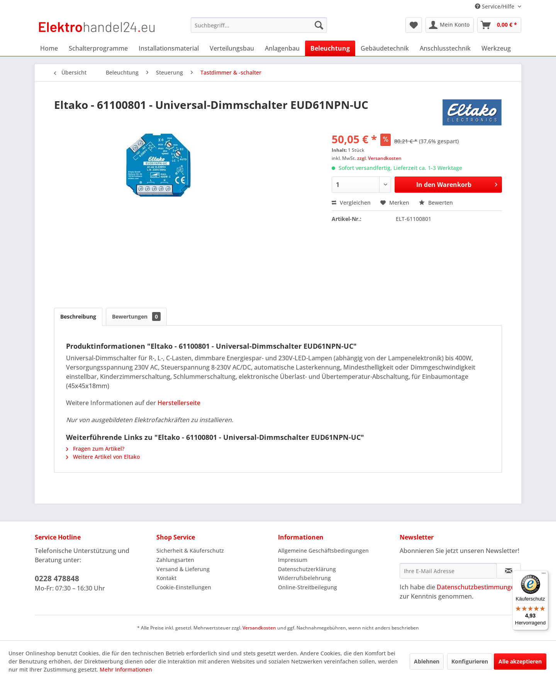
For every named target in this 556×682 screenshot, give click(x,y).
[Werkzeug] (496, 48)
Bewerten (436, 202)
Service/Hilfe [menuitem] (495, 6)
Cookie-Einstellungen (183, 587)
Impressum (292, 559)
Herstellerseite (179, 403)
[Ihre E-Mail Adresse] (448, 571)
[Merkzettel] (413, 25)
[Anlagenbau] (282, 48)
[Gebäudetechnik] (384, 48)
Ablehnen (426, 661)
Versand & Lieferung (183, 569)
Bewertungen (136, 316)
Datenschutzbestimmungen (477, 587)
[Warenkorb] (499, 25)
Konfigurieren (469, 661)
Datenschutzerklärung (307, 569)
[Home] (49, 48)
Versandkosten (259, 627)
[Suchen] (319, 25)
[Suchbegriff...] (259, 25)
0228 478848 (57, 578)
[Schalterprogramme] (98, 48)
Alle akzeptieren (520, 661)
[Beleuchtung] (330, 48)
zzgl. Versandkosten (379, 158)
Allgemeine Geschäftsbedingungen (323, 550)
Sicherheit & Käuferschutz (190, 550)
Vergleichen (351, 202)
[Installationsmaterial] (168, 48)
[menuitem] (259, 25)
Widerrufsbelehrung (304, 578)
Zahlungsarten (175, 559)
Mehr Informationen (126, 669)
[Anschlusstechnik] (445, 48)
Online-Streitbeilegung (307, 587)
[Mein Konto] (449, 25)
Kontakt (166, 578)
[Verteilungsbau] (231, 48)
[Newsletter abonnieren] (509, 571)
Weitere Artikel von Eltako (103, 456)
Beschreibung (78, 316)
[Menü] (543, 575)
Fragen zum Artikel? (95, 448)
